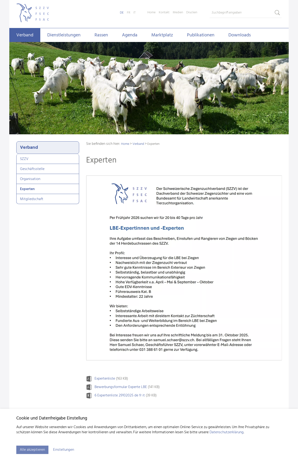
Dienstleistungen (64, 35)
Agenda (129, 35)
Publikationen (200, 35)
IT (134, 12)
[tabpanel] (149, 88)
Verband (24, 35)
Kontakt (164, 12)
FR (128, 12)
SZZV (24, 159)
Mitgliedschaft (31, 199)
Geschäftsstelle (32, 169)
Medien (178, 12)
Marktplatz (162, 35)
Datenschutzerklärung (227, 432)
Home (151, 12)
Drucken (191, 12)
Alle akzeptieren (32, 450)
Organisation (30, 179)
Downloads (239, 35)
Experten (27, 189)
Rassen (101, 35)
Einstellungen (63, 449)
